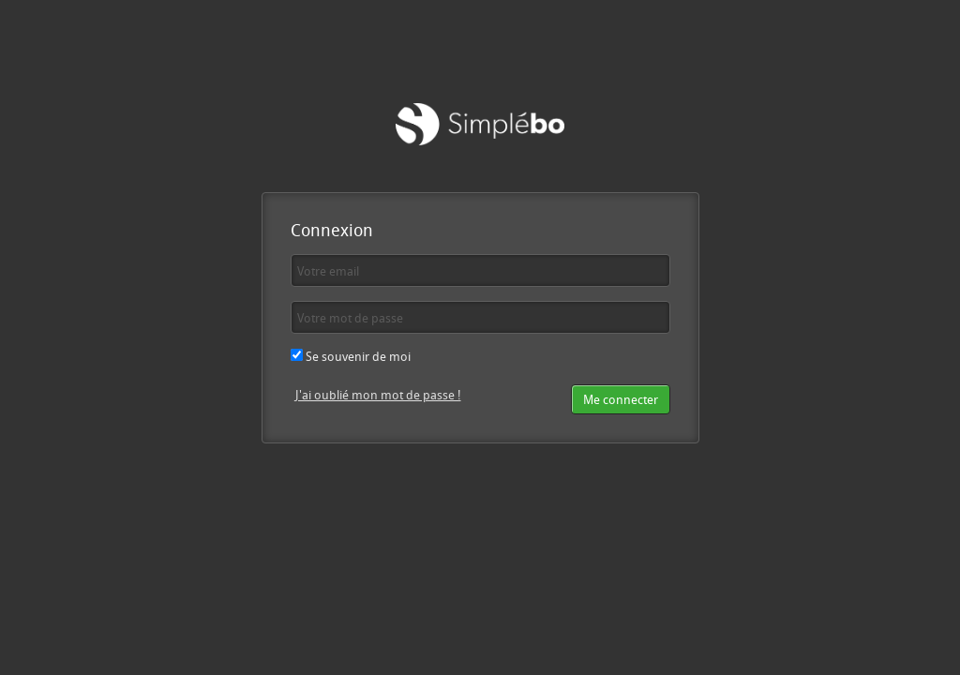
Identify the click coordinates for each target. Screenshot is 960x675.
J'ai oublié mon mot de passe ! (378, 394)
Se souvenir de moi (351, 356)
